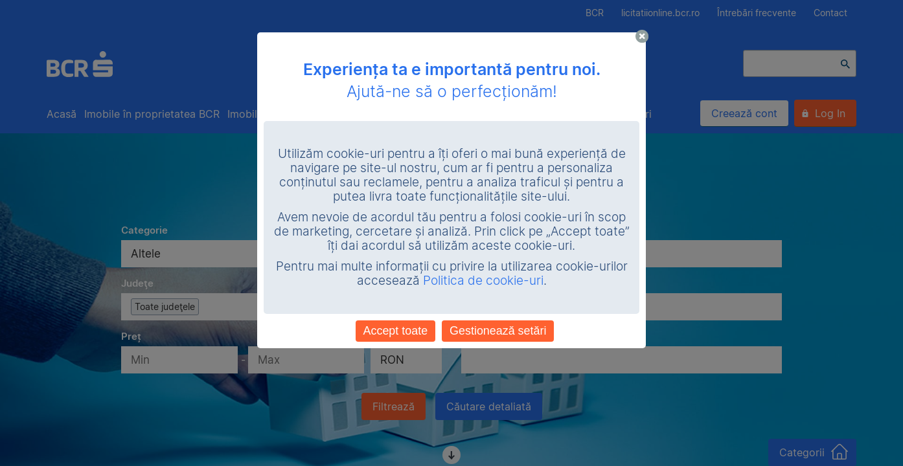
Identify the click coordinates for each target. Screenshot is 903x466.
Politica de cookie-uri (483, 280)
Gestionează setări (498, 330)
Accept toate (395, 330)
